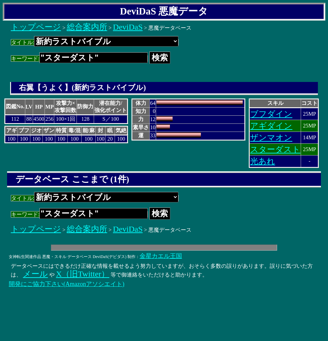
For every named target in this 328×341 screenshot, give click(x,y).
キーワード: (79, 58)
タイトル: (94, 42)
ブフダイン (271, 114)
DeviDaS (128, 27)
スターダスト (275, 149)
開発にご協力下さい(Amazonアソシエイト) (66, 284)
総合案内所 (87, 27)
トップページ (36, 27)
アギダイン (271, 125)
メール (35, 273)
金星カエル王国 (161, 256)
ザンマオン (271, 137)
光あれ (262, 161)
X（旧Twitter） (82, 273)
